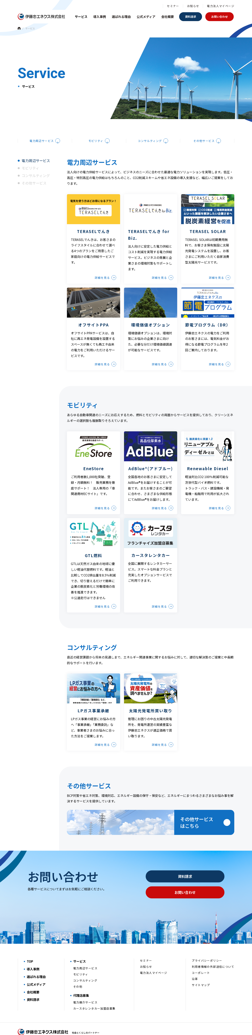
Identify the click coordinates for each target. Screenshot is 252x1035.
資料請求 (190, 17)
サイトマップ (201, 971)
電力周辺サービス (42, 120)
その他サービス (204, 120)
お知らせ (193, 6)
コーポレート (201, 959)
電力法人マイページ (220, 6)
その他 (77, 973)
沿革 (195, 965)
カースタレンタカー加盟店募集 (94, 995)
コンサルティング (150, 120)
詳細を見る (102, 257)
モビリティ (95, 120)
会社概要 (167, 16)
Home (19, 28)
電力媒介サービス (85, 989)
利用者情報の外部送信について (213, 953)
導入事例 (99, 16)
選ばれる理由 (121, 16)
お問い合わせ (219, 17)
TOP (30, 947)
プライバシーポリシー (207, 947)
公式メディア (146, 16)
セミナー (173, 6)
